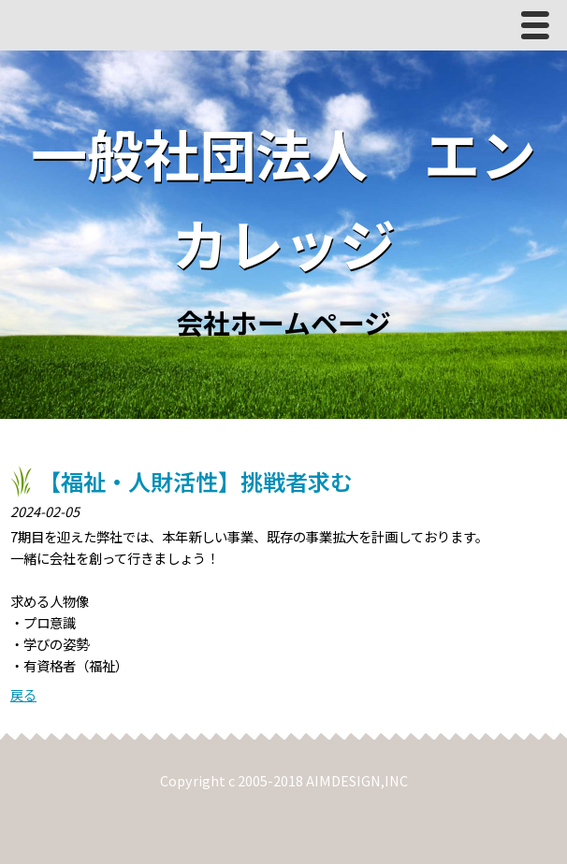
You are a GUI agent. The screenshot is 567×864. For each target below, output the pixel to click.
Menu (540, 29)
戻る (23, 694)
